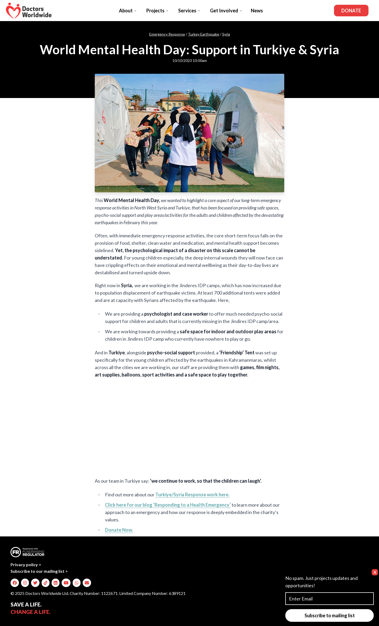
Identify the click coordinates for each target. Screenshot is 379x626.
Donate (351, 10)
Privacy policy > (26, 564)
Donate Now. (119, 530)
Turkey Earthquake (203, 34)
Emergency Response (167, 34)
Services (189, 10)
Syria (226, 34)
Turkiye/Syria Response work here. (192, 494)
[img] (15, 583)
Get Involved (226, 10)
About (128, 10)
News (257, 10)
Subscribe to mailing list (330, 615)
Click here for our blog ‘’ (168, 505)
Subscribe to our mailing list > (39, 571)
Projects (157, 10)
